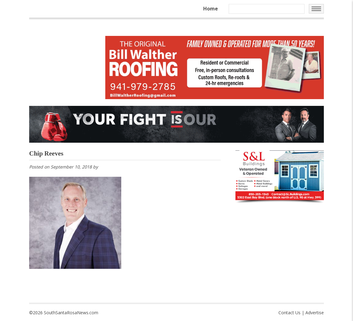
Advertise (314, 312)
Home (210, 8)
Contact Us (289, 312)
